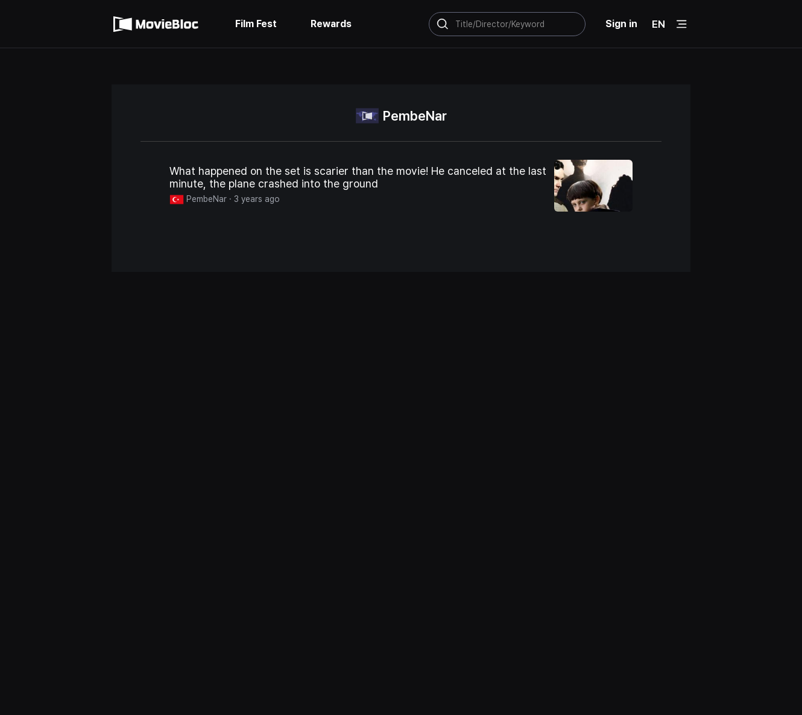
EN (658, 24)
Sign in (621, 24)
